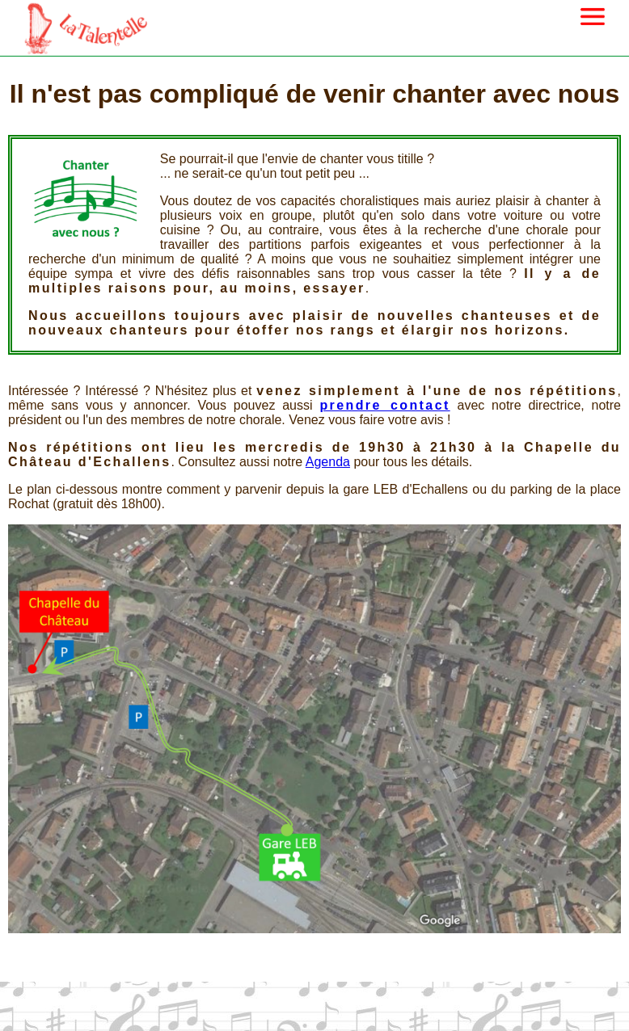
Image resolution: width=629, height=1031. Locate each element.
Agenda (328, 462)
